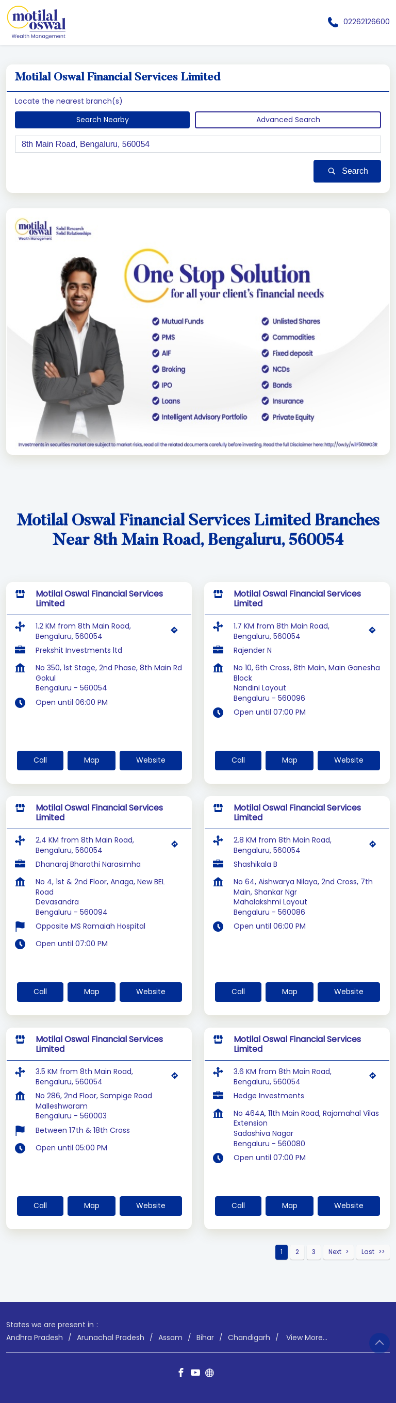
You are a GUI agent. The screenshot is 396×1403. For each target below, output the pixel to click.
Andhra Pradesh (34, 1337)
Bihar (205, 1337)
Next (334, 1251)
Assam (170, 1337)
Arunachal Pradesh (110, 1337)
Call (40, 760)
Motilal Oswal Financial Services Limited (99, 598)
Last (367, 1251)
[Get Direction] (177, 633)
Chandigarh (249, 1337)
